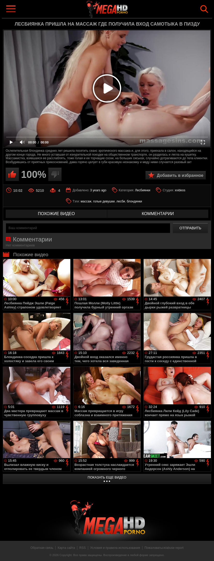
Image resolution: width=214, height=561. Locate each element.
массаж (86, 201)
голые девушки (104, 201)
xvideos (180, 190)
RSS (82, 548)
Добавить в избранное (180, 175)
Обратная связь (41, 548)
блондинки (134, 201)
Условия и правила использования (115, 548)
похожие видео (56, 213)
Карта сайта (66, 548)
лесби (120, 201)
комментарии (158, 213)
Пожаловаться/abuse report (164, 548)
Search (204, 9)
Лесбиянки (142, 190)
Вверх (206, 551)
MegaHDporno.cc (115, 9)
